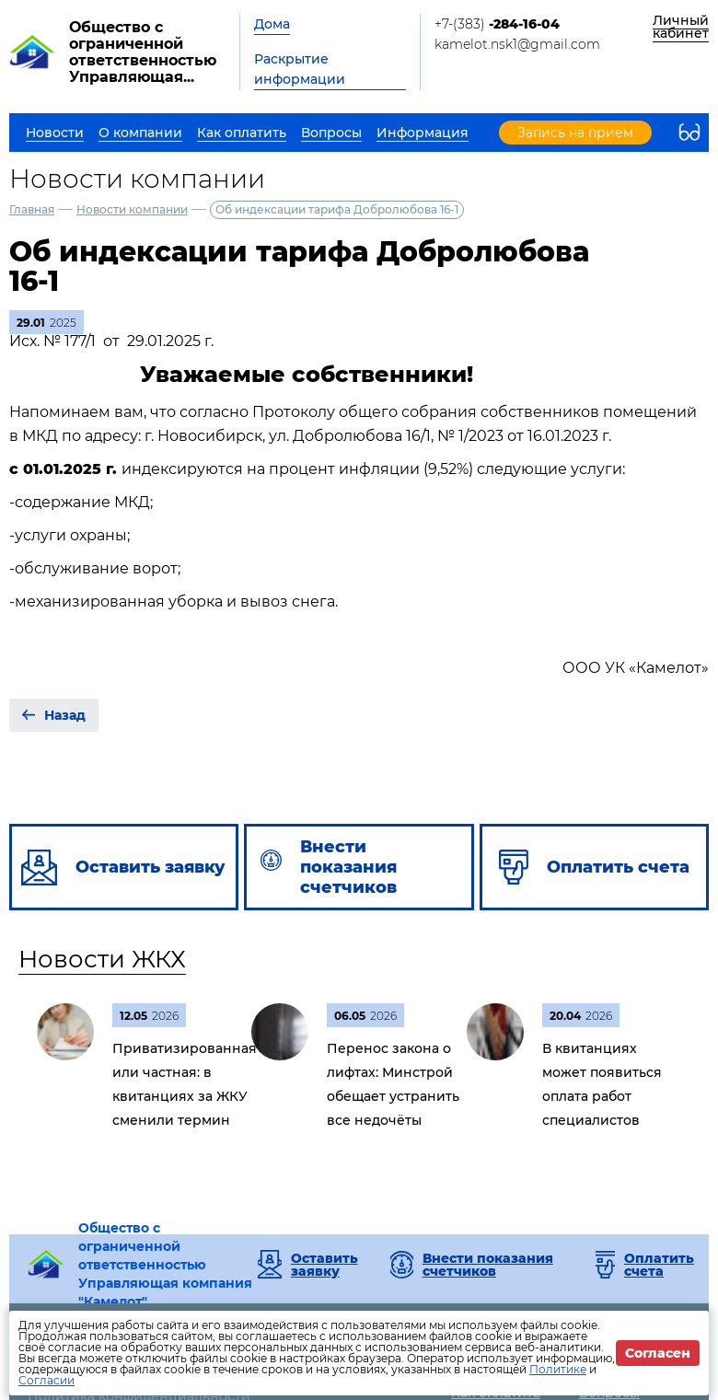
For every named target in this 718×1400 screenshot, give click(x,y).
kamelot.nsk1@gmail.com (517, 44)
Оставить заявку (324, 1265)
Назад (65, 715)
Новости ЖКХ (102, 959)
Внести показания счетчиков (488, 1265)
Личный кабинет (681, 26)
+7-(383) (497, 24)
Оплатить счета (659, 1265)
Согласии (46, 1380)
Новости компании (132, 209)
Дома (272, 24)
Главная (31, 209)
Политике (557, 1369)
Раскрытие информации (299, 69)
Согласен (657, 1353)
